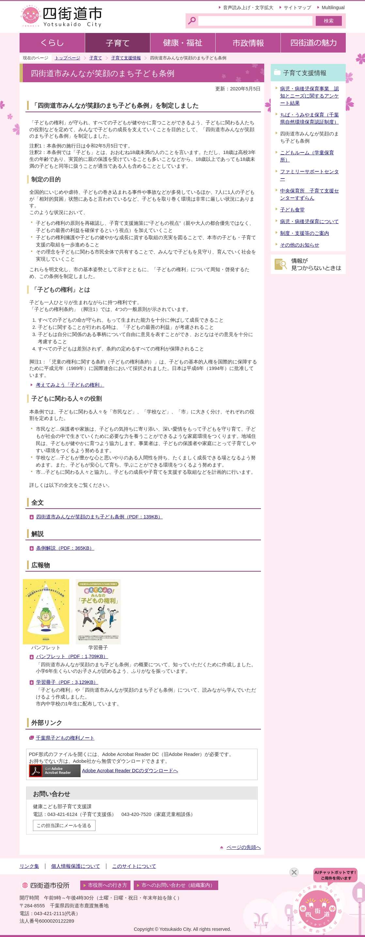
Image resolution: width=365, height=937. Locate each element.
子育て (95, 57)
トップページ (67, 57)
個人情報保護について (75, 866)
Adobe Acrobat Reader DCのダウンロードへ (103, 770)
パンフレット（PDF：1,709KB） (72, 656)
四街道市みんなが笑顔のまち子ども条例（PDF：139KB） (99, 516)
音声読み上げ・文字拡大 (248, 7)
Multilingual (333, 7)
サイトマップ (297, 7)
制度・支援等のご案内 (304, 233)
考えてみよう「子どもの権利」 (70, 385)
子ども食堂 (292, 209)
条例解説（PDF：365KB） (65, 548)
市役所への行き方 (107, 885)
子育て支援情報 (126, 57)
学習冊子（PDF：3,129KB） (67, 682)
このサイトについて (134, 866)
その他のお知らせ (299, 245)
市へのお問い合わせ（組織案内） (178, 885)
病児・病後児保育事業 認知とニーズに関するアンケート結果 (309, 96)
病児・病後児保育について (309, 221)
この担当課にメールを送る (64, 825)
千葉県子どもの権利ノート (65, 738)
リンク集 (29, 866)
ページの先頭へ (244, 847)
